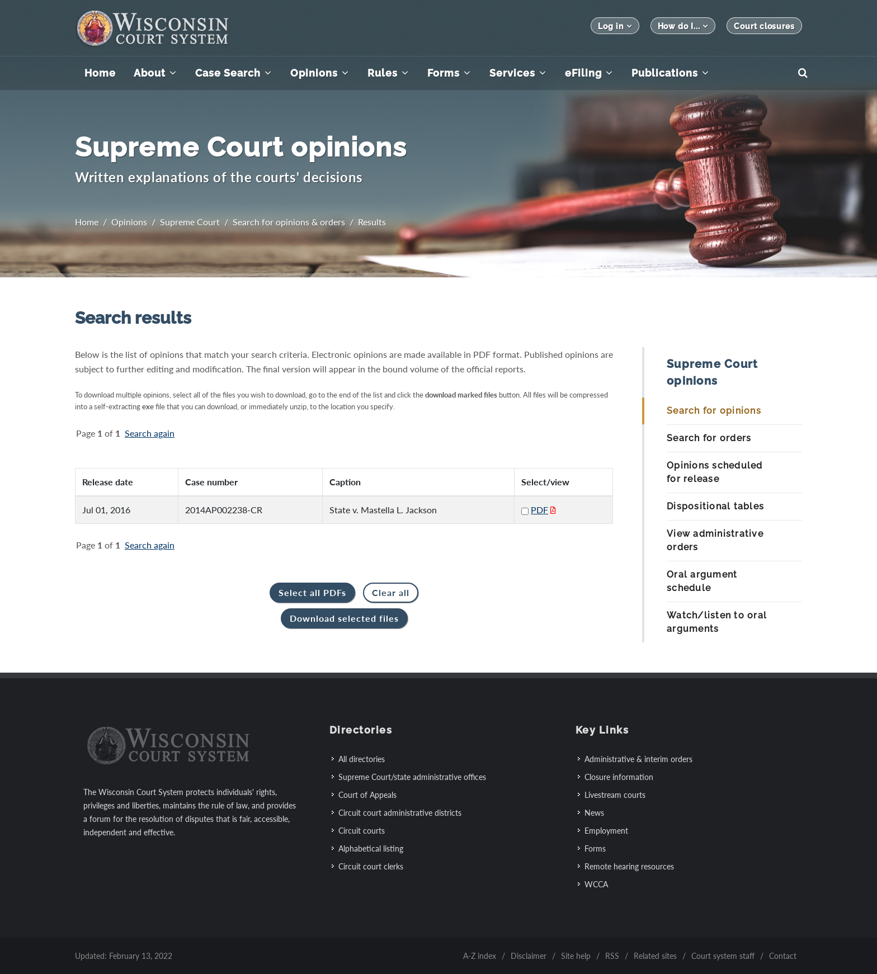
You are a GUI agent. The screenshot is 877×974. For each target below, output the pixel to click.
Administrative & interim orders (638, 759)
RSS (612, 956)
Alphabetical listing (370, 848)
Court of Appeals (367, 795)
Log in (614, 26)
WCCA (596, 884)
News (594, 812)
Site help (576, 956)
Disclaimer (528, 956)
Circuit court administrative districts (399, 812)
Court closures (764, 26)
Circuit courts (361, 830)
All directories (361, 759)
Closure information (618, 777)
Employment (606, 830)
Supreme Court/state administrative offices (412, 777)
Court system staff (723, 956)
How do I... (683, 26)
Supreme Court (190, 221)
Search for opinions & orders (289, 221)
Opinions (129, 221)
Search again (150, 433)
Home (86, 221)
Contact (782, 956)
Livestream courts (614, 795)
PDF (539, 509)
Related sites (655, 956)
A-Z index (479, 956)
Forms (595, 848)
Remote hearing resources (629, 866)
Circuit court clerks (370, 866)
